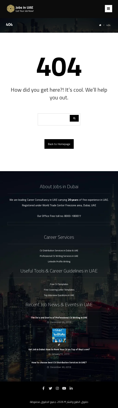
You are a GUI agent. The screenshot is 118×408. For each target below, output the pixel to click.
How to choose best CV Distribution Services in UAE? (59, 362)
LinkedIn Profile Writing (59, 261)
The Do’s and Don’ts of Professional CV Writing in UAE (59, 317)
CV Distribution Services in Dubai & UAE (59, 250)
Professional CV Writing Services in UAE (59, 256)
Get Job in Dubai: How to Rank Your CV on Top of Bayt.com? (59, 349)
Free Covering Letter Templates (59, 290)
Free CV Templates (59, 284)
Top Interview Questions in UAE (59, 295)
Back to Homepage (59, 144)
